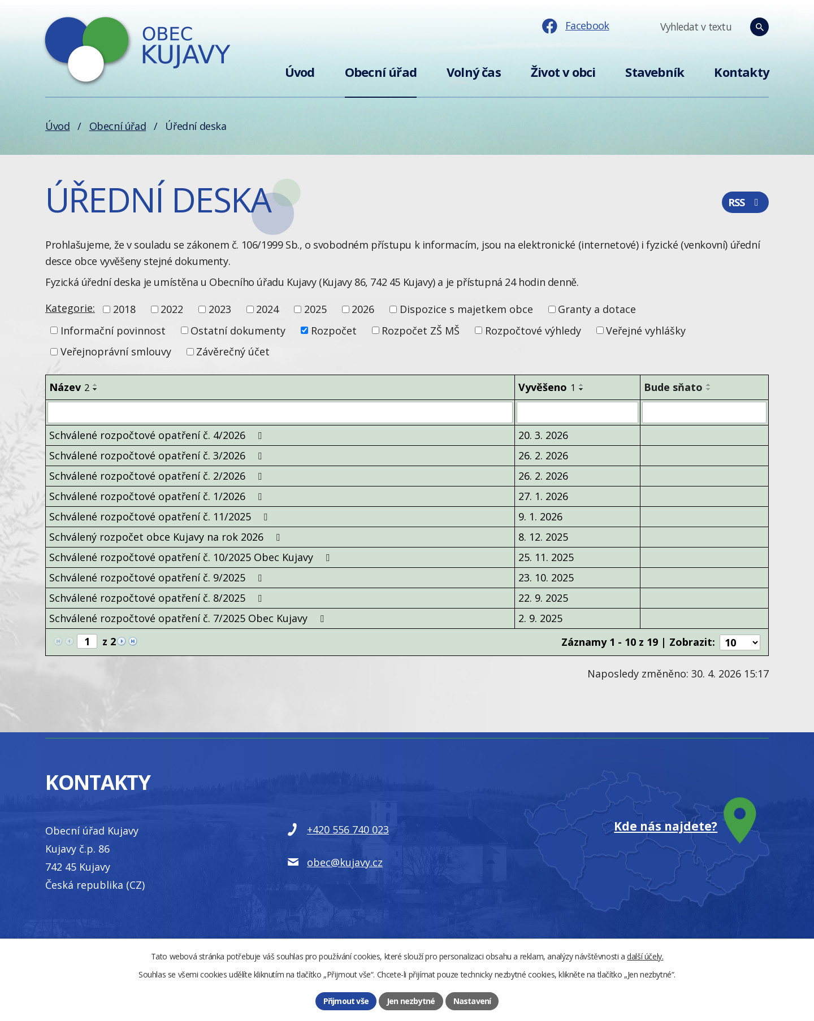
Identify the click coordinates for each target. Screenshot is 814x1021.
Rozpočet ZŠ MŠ (421, 330)
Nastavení (472, 1001)
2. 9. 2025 (540, 618)
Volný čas (474, 72)
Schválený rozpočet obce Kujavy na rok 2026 (166, 537)
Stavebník (654, 72)
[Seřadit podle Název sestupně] (95, 389)
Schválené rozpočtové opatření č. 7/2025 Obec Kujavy (188, 618)
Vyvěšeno (546, 387)
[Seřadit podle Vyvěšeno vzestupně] (581, 385)
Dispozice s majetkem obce (466, 309)
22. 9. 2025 (543, 598)
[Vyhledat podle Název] (280, 412)
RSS (745, 202)
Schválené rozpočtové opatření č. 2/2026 (157, 476)
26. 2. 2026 (543, 455)
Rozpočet (334, 330)
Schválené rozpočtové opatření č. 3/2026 (157, 455)
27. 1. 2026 (543, 496)
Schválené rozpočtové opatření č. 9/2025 (157, 577)
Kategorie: (70, 308)
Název (69, 387)
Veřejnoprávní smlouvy (115, 351)
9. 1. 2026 (540, 516)
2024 (267, 309)
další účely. (645, 956)
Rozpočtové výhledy (533, 330)
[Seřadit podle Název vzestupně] (95, 385)
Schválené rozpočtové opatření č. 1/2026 (157, 496)
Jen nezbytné (411, 1001)
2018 (124, 309)
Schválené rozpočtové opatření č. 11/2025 (160, 516)
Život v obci (563, 72)
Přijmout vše (346, 1001)
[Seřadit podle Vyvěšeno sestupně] (581, 389)
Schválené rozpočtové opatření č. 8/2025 (157, 598)
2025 (315, 309)
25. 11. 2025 (546, 557)
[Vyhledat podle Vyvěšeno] (577, 412)
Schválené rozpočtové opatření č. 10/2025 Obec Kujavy (191, 557)
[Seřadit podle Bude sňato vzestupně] (709, 385)
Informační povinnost (113, 330)
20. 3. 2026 (543, 435)
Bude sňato (673, 387)
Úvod (300, 72)
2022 (172, 309)
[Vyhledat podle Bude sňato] (704, 412)
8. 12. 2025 (543, 537)
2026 (363, 309)
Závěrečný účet (233, 351)
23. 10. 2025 (546, 577)
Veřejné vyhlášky (646, 330)
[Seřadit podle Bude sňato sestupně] (709, 389)
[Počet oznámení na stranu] (740, 642)
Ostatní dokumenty (237, 330)
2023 (220, 309)
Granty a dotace (597, 309)
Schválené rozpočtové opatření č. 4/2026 (157, 435)
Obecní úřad (381, 72)
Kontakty (741, 72)
